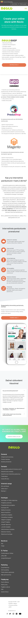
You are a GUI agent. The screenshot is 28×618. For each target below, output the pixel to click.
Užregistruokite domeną (7, 457)
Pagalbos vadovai (5, 587)
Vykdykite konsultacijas (14, 436)
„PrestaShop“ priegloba (7, 517)
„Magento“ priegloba (6, 519)
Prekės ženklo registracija (7, 572)
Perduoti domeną (5, 459)
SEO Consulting (5, 570)
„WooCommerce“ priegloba (7, 529)
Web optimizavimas (6, 574)
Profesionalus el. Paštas (7, 553)
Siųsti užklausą (5, 582)
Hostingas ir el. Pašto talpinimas (9, 500)
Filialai (2, 546)
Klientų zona (4, 584)
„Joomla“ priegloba (5, 527)
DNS (2, 589)
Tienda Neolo (4, 476)
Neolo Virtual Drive (5, 512)
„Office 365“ (4, 555)
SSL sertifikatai (5, 486)
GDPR (10, 607)
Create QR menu (5, 478)
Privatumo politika (13, 605)
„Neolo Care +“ (4, 488)
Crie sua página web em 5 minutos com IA (11, 469)
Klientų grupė (23, 4)
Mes (2, 543)
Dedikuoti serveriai (6, 510)
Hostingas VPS (5, 507)
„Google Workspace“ (6, 558)
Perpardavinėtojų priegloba (8, 505)
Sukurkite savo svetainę (7, 471)
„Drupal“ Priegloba (5, 522)
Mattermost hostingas (6, 534)
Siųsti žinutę (14, 4)
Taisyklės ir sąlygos (12, 603)
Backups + (3, 491)
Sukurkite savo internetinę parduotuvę (10, 474)
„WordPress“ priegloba (6, 514)
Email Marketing (5, 567)
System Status (5, 591)
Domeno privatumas (6, 461)
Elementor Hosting (6, 531)
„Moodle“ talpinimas (6, 524)
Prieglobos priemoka (6, 502)
